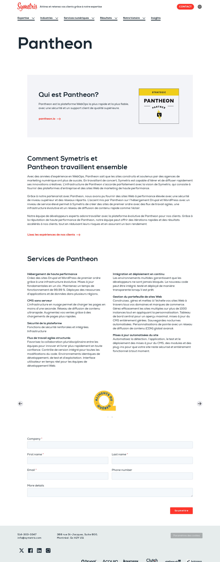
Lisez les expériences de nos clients (53, 234)
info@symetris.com (30, 526)
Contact (185, 6)
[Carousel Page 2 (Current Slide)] (112, 411)
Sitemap (50, 552)
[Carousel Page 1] (108, 411)
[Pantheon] (131, 550)
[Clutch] (152, 550)
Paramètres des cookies (186, 524)
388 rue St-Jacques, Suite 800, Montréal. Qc (77, 524)
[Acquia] (110, 550)
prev (20, 400)
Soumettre (182, 499)
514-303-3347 (27, 523)
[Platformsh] (173, 550)
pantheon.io (50, 119)
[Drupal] (89, 550)
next (199, 400)
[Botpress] (194, 550)
